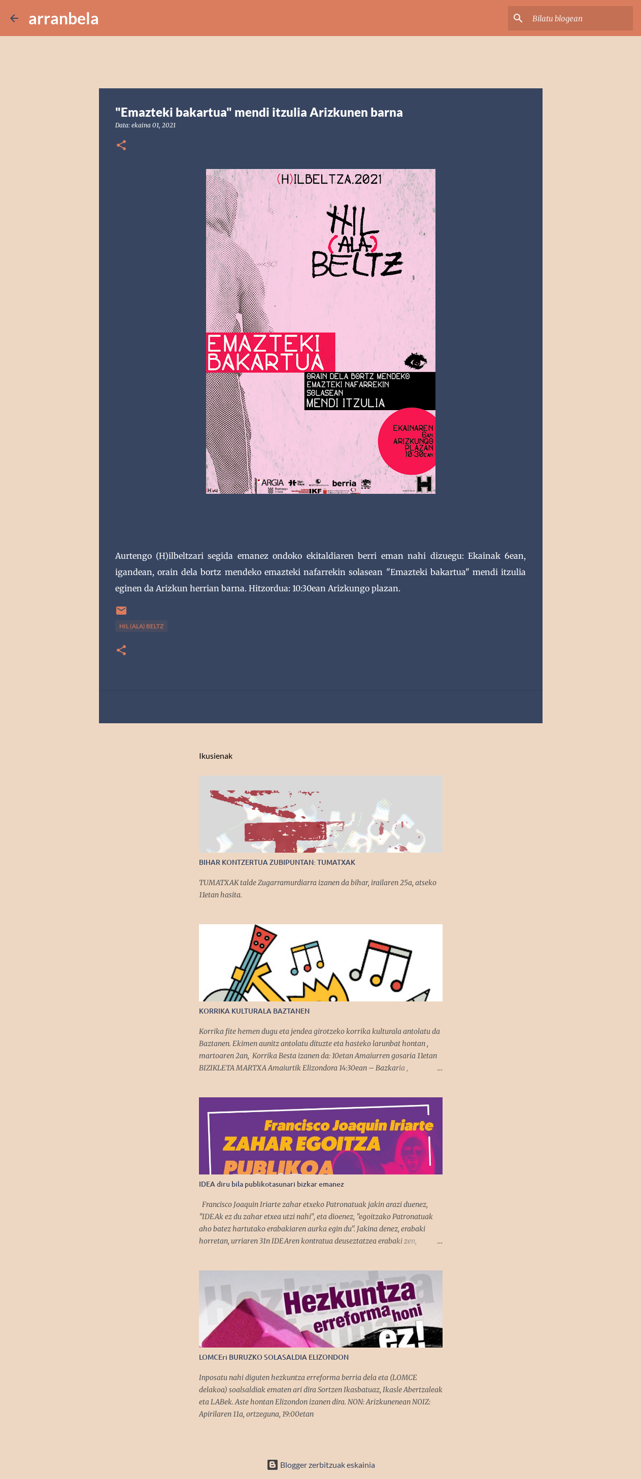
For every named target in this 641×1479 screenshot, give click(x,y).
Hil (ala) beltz (141, 626)
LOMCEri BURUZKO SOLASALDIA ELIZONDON (274, 1357)
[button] (121, 146)
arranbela (63, 18)
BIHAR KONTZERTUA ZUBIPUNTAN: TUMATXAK (277, 862)
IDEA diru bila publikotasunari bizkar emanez (271, 1184)
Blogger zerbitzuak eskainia (320, 1464)
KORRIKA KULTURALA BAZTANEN (254, 1011)
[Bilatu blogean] (579, 18)
